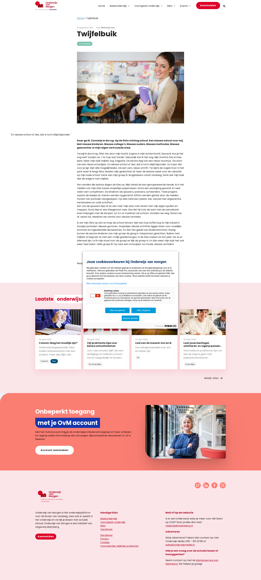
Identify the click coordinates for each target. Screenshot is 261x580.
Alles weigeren (143, 310)
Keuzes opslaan (130, 318)
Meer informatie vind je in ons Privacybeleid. (106, 283)
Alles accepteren (117, 310)
